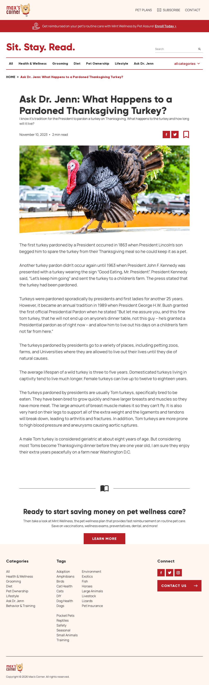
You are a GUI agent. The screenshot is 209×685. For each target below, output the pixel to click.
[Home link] (37, 668)
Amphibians (65, 576)
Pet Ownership (97, 63)
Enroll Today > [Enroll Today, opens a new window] (166, 26)
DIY (59, 596)
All (11, 63)
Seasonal (63, 630)
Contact (192, 10)
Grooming (60, 63)
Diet (77, 63)
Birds (60, 581)
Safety (61, 625)
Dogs (60, 605)
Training (63, 640)
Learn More (104, 538)
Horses (87, 586)
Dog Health (65, 601)
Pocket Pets (65, 615)
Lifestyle (121, 63)
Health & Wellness (33, 63)
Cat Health (64, 586)
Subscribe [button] (168, 10)
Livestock (89, 596)
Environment (91, 571)
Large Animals (92, 591)
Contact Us (174, 586)
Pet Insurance (92, 605)
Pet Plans (143, 10)
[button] (18, 10)
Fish (85, 581)
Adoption (63, 571)
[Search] (179, 49)
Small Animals (67, 635)
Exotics (87, 576)
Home (10, 77)
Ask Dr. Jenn (143, 63)
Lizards (87, 601)
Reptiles (63, 620)
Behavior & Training (20, 605)
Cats (60, 591)
